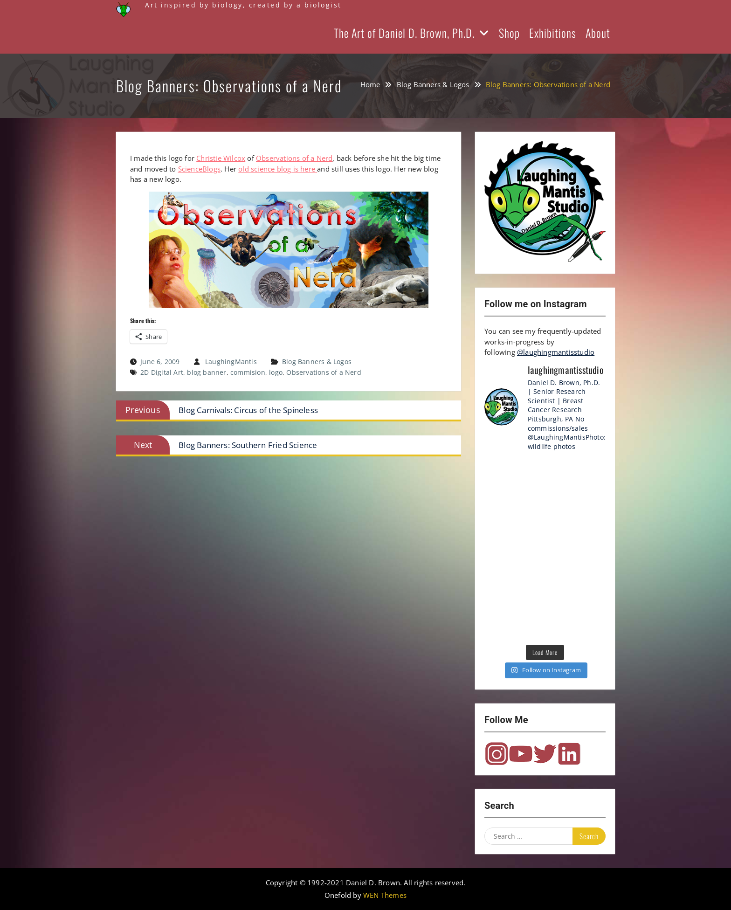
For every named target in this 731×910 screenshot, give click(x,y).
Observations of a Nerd (294, 158)
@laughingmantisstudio (555, 352)
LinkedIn (569, 754)
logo (276, 372)
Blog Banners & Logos (317, 361)
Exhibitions (552, 32)
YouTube (521, 754)
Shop (509, 32)
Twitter (545, 754)
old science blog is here (277, 168)
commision (247, 372)
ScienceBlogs (199, 168)
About (598, 32)
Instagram (496, 754)
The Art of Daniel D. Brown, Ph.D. (404, 32)
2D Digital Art (161, 372)
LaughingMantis (231, 361)
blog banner (206, 372)
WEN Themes (385, 895)
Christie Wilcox (220, 158)
